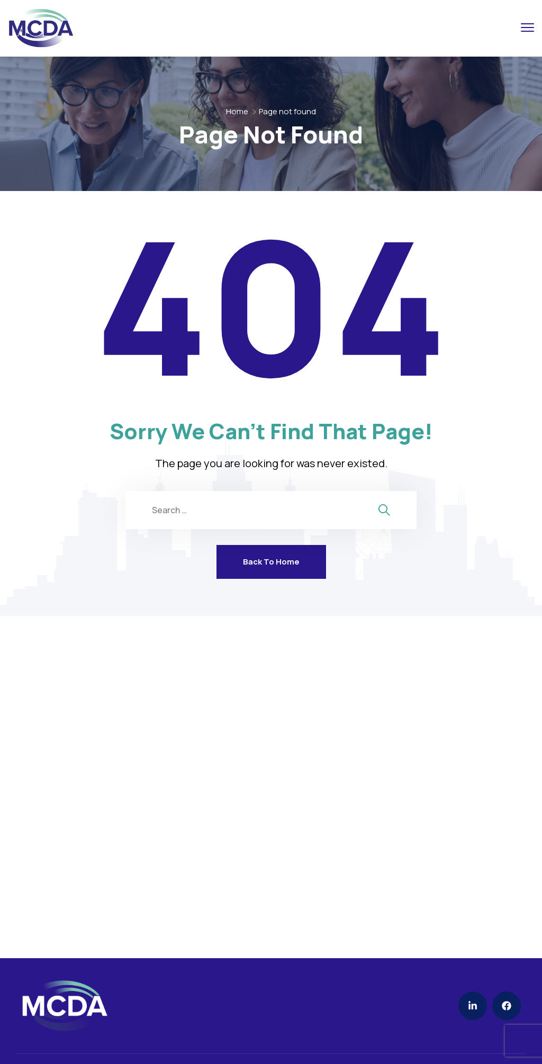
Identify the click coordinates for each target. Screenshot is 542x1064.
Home (237, 111)
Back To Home (271, 561)
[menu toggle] (527, 27)
